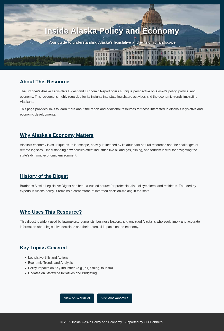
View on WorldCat (77, 298)
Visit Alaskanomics (114, 298)
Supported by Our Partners (143, 322)
